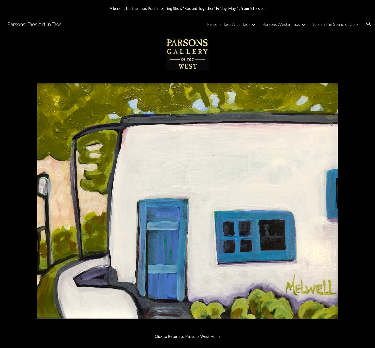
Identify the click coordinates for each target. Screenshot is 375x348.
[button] (368, 24)
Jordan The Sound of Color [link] (335, 24)
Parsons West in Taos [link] (281, 24)
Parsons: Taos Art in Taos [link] (228, 24)
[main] (187, 336)
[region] (187, 8)
